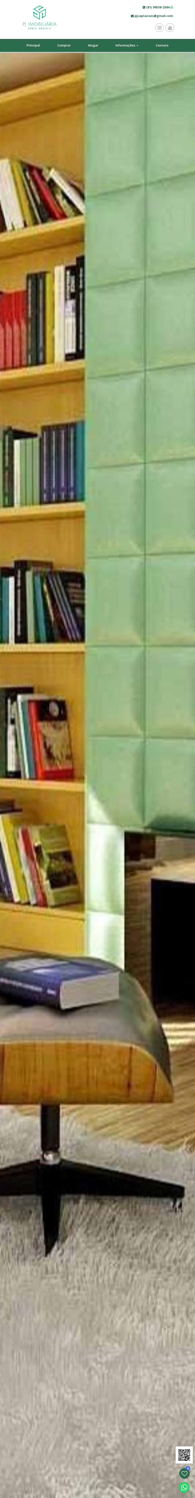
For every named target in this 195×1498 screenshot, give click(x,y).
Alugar (93, 45)
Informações (126, 45)
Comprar (64, 45)
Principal (33, 45)
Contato (162, 45)
